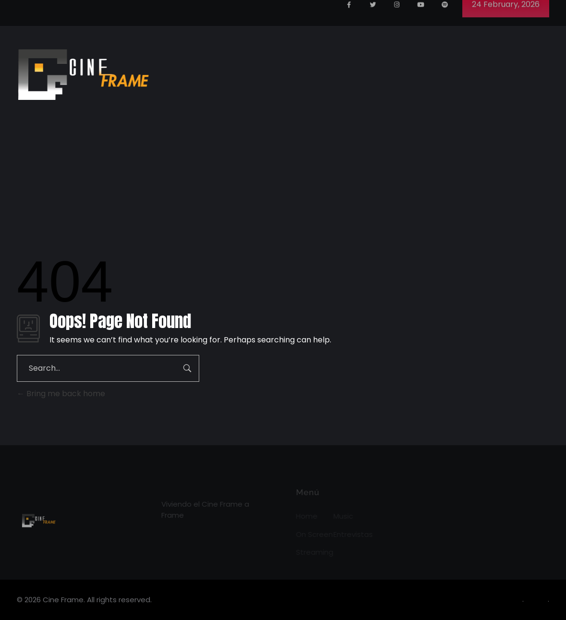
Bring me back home (61, 393)
